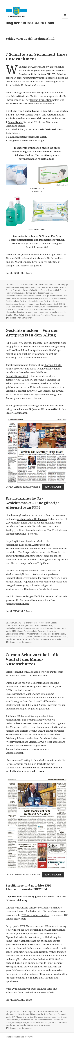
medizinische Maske (56, 634)
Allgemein (45, 622)
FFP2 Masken (58, 515)
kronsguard (28, 284)
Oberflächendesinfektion (16, 312)
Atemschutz (36, 287)
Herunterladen (53, 487)
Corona (62, 287)
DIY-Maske (17, 1017)
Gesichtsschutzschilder (18, 697)
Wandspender (57, 315)
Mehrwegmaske (19, 1022)
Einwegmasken (19, 701)
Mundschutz (23, 309)
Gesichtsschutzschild (53, 301)
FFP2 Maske (22, 298)
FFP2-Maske (33, 298)
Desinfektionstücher (32, 295)
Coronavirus (15, 293)
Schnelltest (54, 312)
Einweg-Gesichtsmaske (52, 295)
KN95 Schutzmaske (14, 306)
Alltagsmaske (27, 625)
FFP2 (11, 114)
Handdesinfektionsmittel (45, 304)
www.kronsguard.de (24, 151)
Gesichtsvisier (12, 304)
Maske (44, 634)
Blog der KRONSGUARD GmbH (31, 22)
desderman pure (45, 293)
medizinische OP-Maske (16, 636)
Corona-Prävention (41, 99)
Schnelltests (37, 191)
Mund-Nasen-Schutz (58, 636)
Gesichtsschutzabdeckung (31, 301)
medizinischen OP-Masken (32, 518)
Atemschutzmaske (50, 287)
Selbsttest (36, 315)
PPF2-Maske (32, 1025)
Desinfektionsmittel (37, 229)
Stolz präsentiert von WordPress (20, 1036)
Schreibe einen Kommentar (20, 317)
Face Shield (61, 1017)
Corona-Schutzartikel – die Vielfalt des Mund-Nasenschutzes (33, 659)
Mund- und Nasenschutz (51, 306)
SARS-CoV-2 (43, 312)
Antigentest (25, 287)
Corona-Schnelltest (31, 290)
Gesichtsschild (60, 298)
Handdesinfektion (26, 304)
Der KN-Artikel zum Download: (23, 486)
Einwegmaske (50, 628)
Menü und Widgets (65, 18)
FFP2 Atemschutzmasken (35, 914)
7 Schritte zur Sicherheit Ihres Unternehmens (36, 56)
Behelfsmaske (50, 1014)
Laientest (27, 306)
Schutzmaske (25, 315)
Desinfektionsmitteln (25, 734)
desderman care (29, 293)
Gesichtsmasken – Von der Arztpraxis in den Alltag (32, 333)
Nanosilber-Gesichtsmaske (42, 309)
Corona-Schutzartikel (47, 284)
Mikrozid (36, 306)
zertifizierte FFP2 (15, 379)
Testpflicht (46, 315)
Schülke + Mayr (12, 315)
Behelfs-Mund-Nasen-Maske (30, 1014)
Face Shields (36, 372)
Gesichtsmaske (46, 298)
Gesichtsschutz (37, 188)
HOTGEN (61, 304)
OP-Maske (27, 114)
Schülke (63, 312)
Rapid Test (33, 312)
